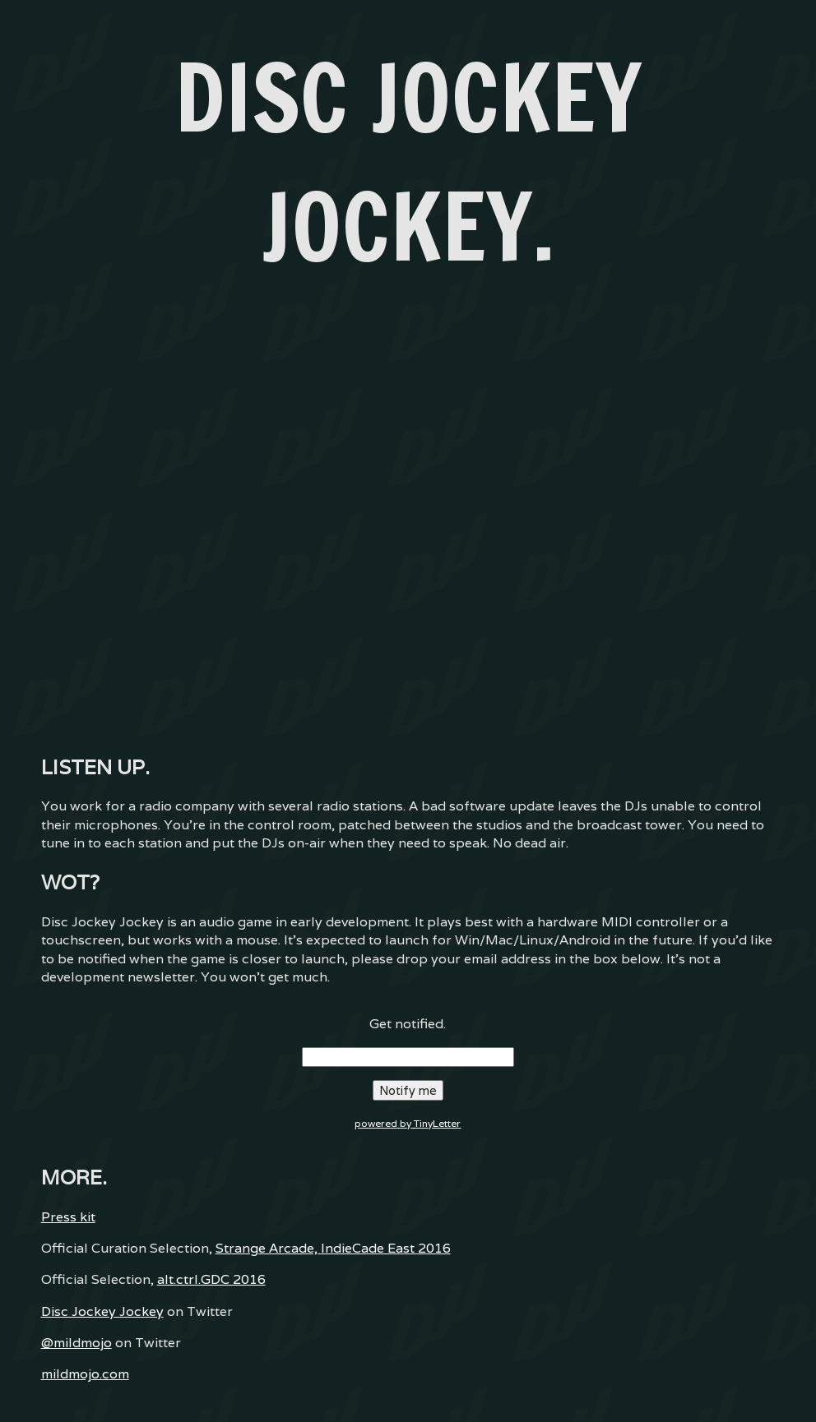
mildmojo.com (85, 1374)
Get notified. (407, 1023)
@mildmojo (76, 1342)
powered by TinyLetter (408, 1123)
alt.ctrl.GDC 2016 (211, 1279)
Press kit (68, 1217)
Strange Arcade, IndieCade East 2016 (333, 1248)
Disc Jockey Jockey (102, 1311)
